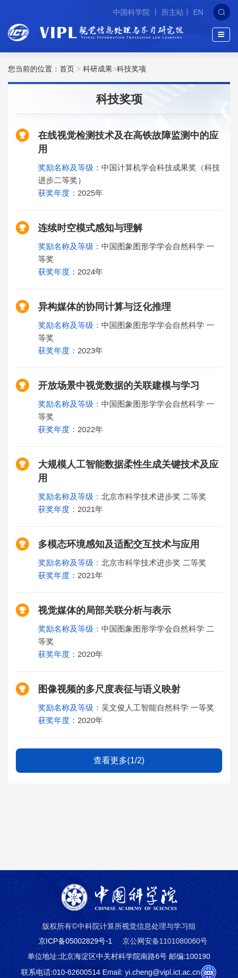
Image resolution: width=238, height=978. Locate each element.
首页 (67, 69)
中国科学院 (132, 12)
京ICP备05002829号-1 (75, 941)
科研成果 (97, 69)
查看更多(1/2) (119, 760)
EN (198, 12)
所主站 (172, 12)
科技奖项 (131, 69)
